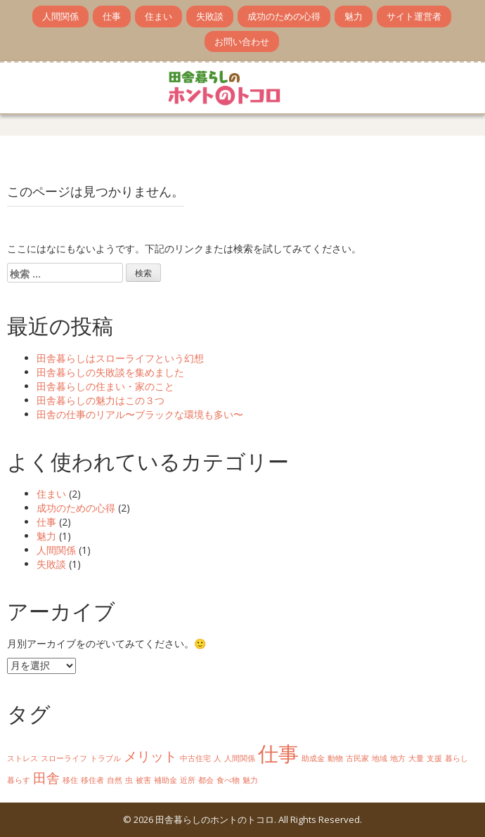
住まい (158, 16)
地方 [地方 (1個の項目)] (398, 758)
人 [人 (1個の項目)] (217, 758)
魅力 (353, 16)
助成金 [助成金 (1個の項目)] (313, 758)
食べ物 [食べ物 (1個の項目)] (228, 780)
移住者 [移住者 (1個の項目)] (92, 780)
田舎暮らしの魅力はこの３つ (100, 400)
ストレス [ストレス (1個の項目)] (22, 758)
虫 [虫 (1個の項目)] (129, 780)
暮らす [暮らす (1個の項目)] (18, 780)
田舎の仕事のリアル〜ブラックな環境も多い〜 (140, 414)
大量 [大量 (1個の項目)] (416, 758)
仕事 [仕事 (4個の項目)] (278, 753)
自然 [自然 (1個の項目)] (114, 780)
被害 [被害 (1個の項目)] (143, 780)
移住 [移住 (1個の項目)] (70, 780)
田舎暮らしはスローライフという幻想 (120, 358)
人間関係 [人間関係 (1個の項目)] (239, 758)
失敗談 (210, 16)
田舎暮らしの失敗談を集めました (110, 372)
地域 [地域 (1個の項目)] (379, 758)
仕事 (112, 16)
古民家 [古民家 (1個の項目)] (357, 758)
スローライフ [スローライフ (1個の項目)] (64, 758)
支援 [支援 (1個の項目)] (434, 758)
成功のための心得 (284, 16)
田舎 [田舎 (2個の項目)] (46, 778)
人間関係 (60, 16)
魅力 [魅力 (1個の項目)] (250, 780)
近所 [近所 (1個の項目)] (187, 780)
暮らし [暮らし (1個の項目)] (456, 758)
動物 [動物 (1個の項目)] (335, 758)
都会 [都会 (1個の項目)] (206, 780)
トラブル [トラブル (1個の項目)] (105, 758)
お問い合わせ (241, 41)
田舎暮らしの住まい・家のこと (105, 386)
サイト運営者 (414, 16)
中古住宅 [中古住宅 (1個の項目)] (195, 758)
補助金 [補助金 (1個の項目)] (165, 780)
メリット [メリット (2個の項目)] (150, 756)
